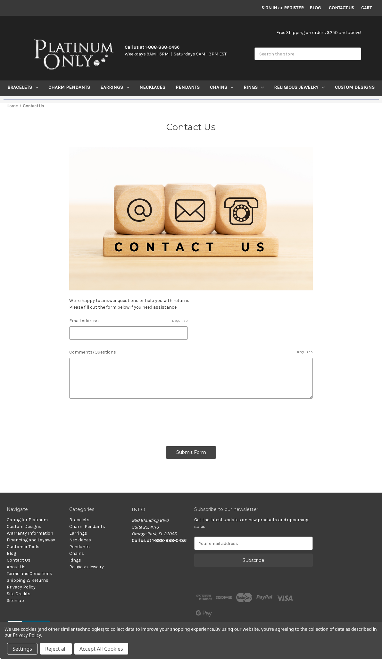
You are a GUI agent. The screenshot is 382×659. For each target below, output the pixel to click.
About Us (16, 567)
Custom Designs (355, 87)
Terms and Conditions (29, 573)
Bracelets (22, 87)
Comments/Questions (191, 352)
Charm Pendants (69, 87)
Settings (22, 648)
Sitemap (15, 600)
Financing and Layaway (31, 540)
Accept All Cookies (101, 648)
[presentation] (118, 420)
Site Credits (18, 593)
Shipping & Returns (27, 580)
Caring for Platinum (27, 519)
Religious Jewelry (299, 87)
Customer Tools (23, 546)
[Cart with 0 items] (366, 8)
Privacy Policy (21, 587)
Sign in (269, 8)
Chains (221, 87)
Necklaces (152, 87)
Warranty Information (30, 533)
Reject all (56, 648)
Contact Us (341, 8)
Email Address (128, 321)
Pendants (188, 87)
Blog (315, 8)
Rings (254, 87)
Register (294, 8)
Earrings (114, 87)
